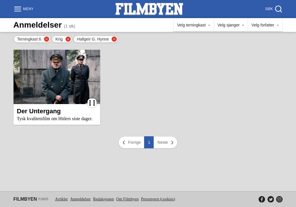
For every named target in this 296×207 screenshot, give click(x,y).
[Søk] (273, 9)
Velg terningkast (191, 25)
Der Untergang (39, 111)
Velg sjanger (228, 25)
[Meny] (24, 9)
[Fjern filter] (46, 39)
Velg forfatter (262, 25)
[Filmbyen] (149, 9)
